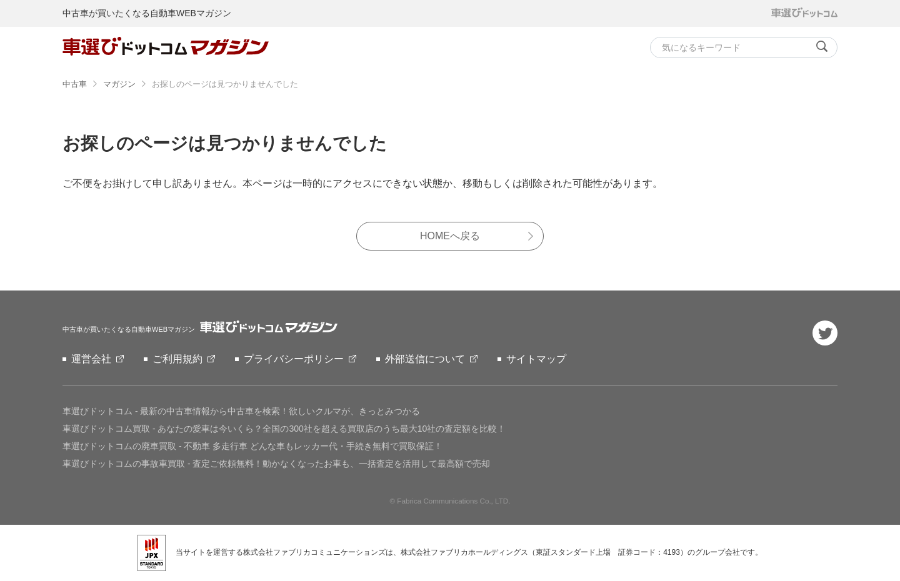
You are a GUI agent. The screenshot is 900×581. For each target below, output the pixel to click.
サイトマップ (536, 359)
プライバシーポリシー (294, 359)
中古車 (74, 84)
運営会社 (91, 359)
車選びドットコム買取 (284, 429)
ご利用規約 (177, 359)
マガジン (119, 84)
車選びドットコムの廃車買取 (252, 446)
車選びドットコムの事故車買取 (276, 464)
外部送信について (425, 359)
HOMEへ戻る (450, 236)
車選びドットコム (241, 411)
